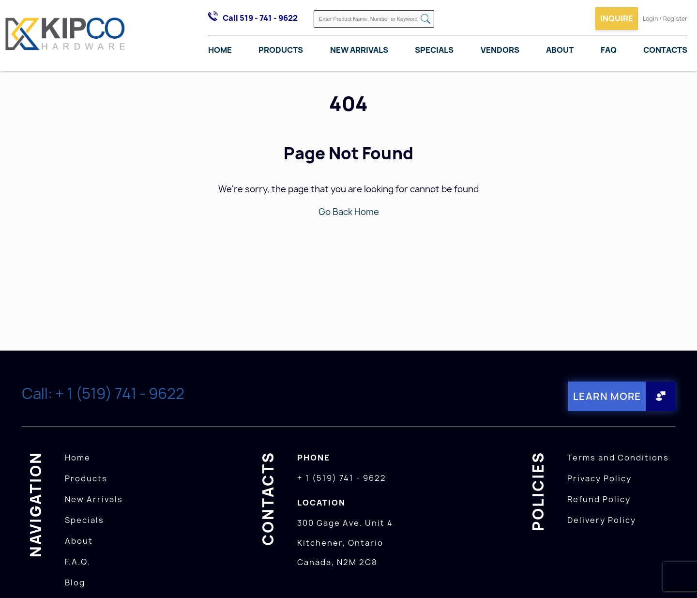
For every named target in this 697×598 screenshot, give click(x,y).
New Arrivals (359, 50)
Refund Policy (599, 499)
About (560, 50)
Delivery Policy (601, 520)
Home (220, 50)
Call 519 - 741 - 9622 (260, 18)
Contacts (665, 50)
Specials (434, 50)
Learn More (607, 396)
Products (280, 50)
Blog (75, 582)
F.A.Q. (78, 561)
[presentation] (678, 576)
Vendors (500, 50)
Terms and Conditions (618, 457)
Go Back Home (348, 212)
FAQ (609, 50)
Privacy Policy (599, 478)
